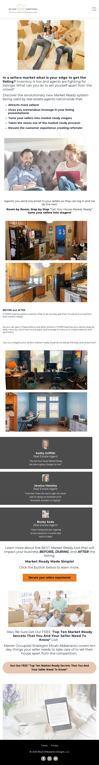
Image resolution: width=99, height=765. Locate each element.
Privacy (54, 745)
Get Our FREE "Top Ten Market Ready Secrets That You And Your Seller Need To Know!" (49, 667)
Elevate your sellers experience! (49, 577)
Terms (44, 745)
